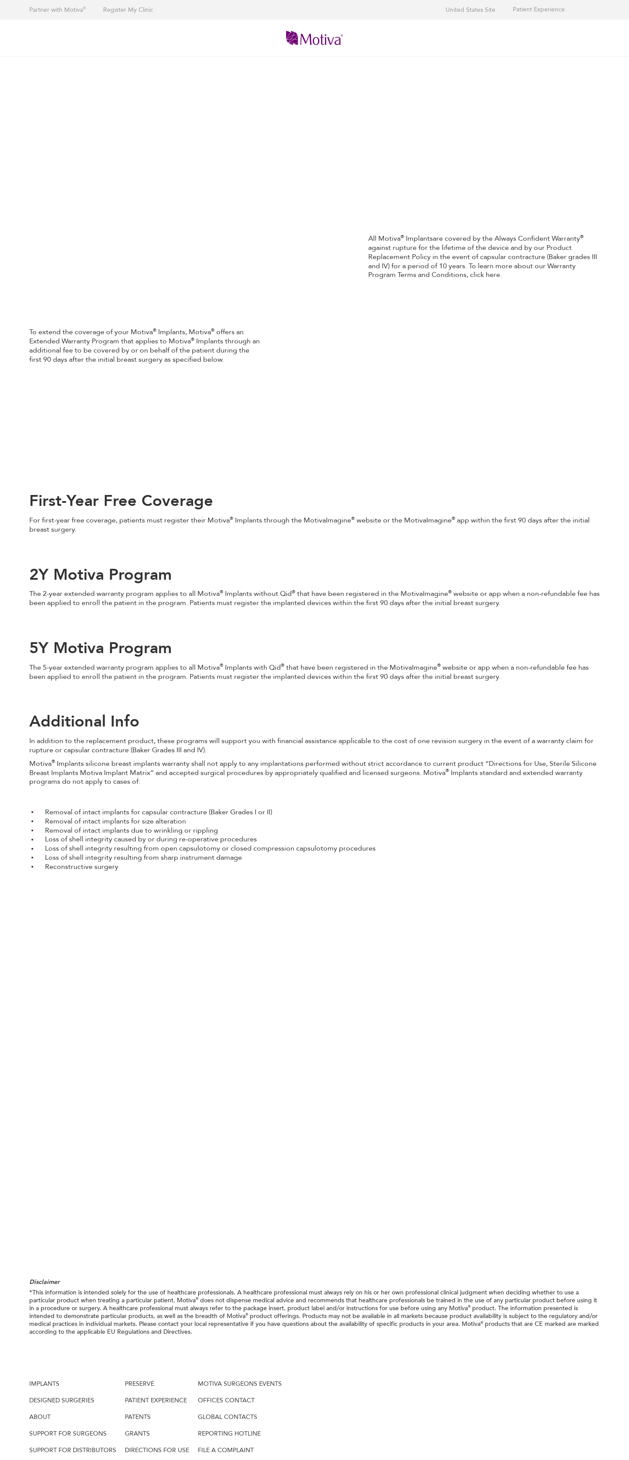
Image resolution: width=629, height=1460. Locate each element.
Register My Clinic (128, 10)
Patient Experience (539, 10)
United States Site (470, 10)
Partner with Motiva (57, 10)
